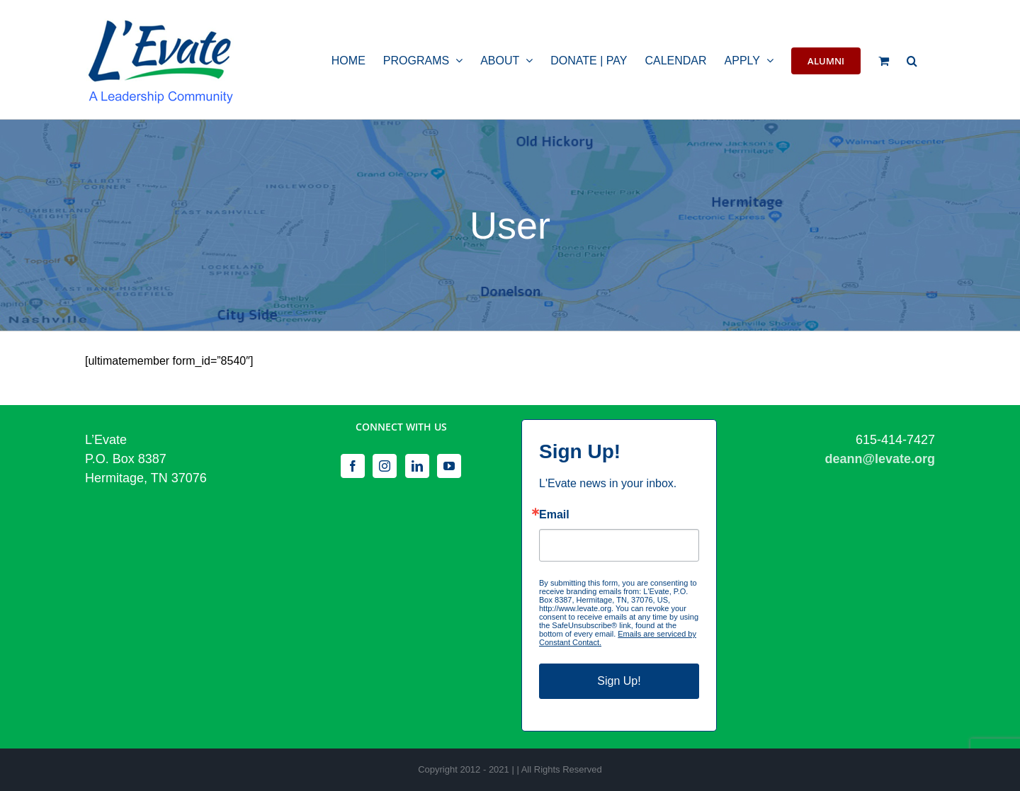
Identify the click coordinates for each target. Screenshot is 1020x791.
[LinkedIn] (417, 466)
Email (554, 514)
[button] (912, 59)
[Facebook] (353, 466)
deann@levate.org (879, 459)
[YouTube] (449, 466)
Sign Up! (618, 681)
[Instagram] (385, 466)
